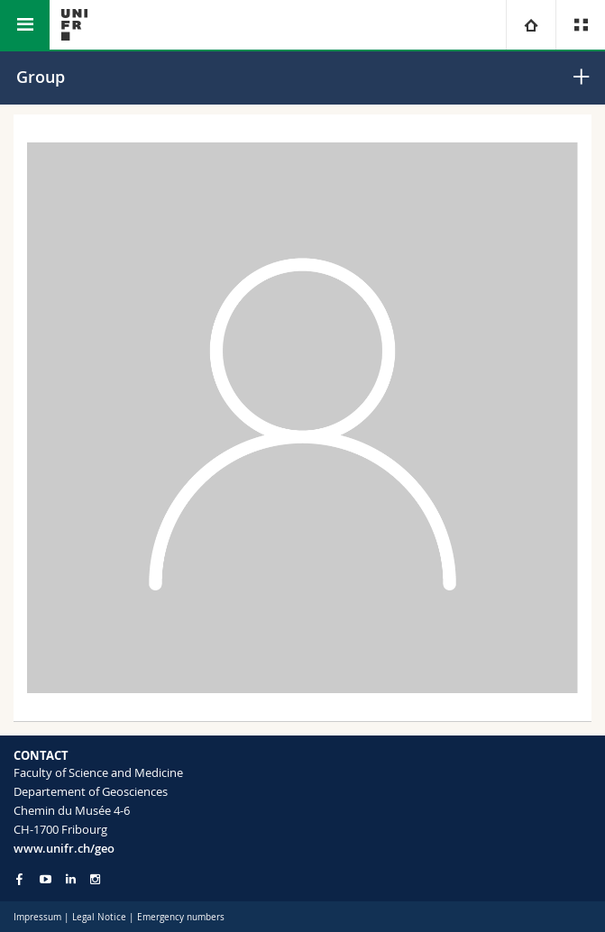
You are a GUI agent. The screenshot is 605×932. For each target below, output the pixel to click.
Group (40, 76)
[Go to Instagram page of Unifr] (95, 879)
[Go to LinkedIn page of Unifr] (71, 879)
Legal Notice (99, 917)
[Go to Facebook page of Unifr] (19, 879)
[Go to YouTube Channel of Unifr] (45, 879)
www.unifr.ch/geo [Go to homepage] (64, 848)
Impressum (37, 917)
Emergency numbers (181, 917)
